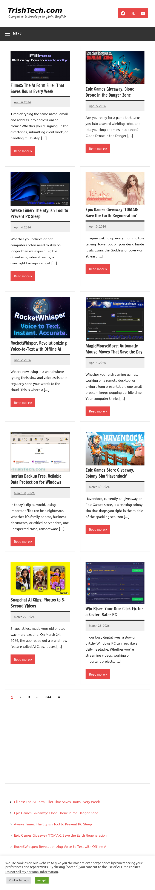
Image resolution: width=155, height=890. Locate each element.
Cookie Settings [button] (19, 880)
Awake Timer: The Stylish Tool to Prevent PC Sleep (39, 213)
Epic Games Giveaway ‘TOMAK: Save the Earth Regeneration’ (112, 212)
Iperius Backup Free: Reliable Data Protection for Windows (36, 479)
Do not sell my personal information (31, 872)
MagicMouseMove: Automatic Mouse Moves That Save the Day (114, 349)
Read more (22, 151)
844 (48, 697)
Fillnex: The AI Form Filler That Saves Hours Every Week (37, 88)
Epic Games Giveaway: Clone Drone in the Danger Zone (110, 92)
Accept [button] (41, 880)
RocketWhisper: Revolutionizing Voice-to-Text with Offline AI (39, 346)
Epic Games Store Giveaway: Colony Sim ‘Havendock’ (110, 473)
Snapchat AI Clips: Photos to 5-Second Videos (38, 603)
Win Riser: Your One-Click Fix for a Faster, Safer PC (114, 612)
